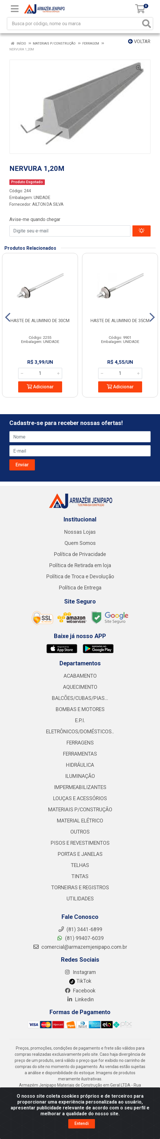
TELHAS (80, 865)
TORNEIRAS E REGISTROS (80, 887)
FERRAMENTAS (80, 754)
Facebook (80, 991)
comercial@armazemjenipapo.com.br (80, 947)
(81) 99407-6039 (80, 938)
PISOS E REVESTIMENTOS (80, 843)
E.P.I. (80, 720)
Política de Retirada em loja (80, 565)
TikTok (80, 981)
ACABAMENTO (80, 676)
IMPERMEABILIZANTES (80, 787)
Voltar (139, 41)
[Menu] (14, 9)
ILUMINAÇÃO (80, 776)
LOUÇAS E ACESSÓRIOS (80, 798)
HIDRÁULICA (80, 765)
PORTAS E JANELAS (80, 854)
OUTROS (80, 832)
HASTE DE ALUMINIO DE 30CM (40, 320)
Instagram (80, 972)
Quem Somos (80, 543)
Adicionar (40, 387)
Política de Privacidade (80, 554)
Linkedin (80, 999)
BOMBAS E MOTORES (80, 709)
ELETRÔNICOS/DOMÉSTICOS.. (80, 732)
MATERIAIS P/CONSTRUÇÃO (80, 809)
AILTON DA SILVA (48, 204)
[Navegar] (7, 317)
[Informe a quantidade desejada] (40, 373)
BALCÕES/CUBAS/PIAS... (80, 698)
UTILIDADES (80, 899)
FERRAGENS (80, 743)
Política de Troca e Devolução (80, 576)
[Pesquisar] (146, 24)
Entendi (81, 1123)
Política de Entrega (80, 588)
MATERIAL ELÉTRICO (80, 821)
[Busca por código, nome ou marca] (74, 24)
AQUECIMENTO (80, 687)
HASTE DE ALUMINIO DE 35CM (120, 320)
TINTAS (80, 876)
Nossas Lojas (80, 532)
